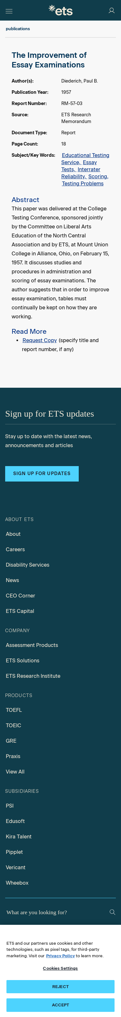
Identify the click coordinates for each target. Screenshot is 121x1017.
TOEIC (13, 725)
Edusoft (15, 821)
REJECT (60, 986)
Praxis (13, 756)
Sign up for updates (42, 473)
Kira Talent (19, 837)
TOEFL (14, 710)
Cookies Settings (60, 968)
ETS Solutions (22, 661)
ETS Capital (20, 611)
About (13, 534)
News (12, 580)
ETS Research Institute (33, 676)
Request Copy (40, 340)
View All (15, 772)
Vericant (15, 867)
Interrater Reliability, (80, 173)
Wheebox (17, 883)
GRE (11, 741)
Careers (15, 549)
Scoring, (98, 176)
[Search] (112, 912)
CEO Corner (20, 596)
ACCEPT (60, 1005)
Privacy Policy (60, 955)
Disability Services (27, 565)
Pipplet (14, 852)
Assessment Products (32, 645)
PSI (10, 806)
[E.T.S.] (60, 10)
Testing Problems (83, 184)
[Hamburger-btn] (9, 10)
